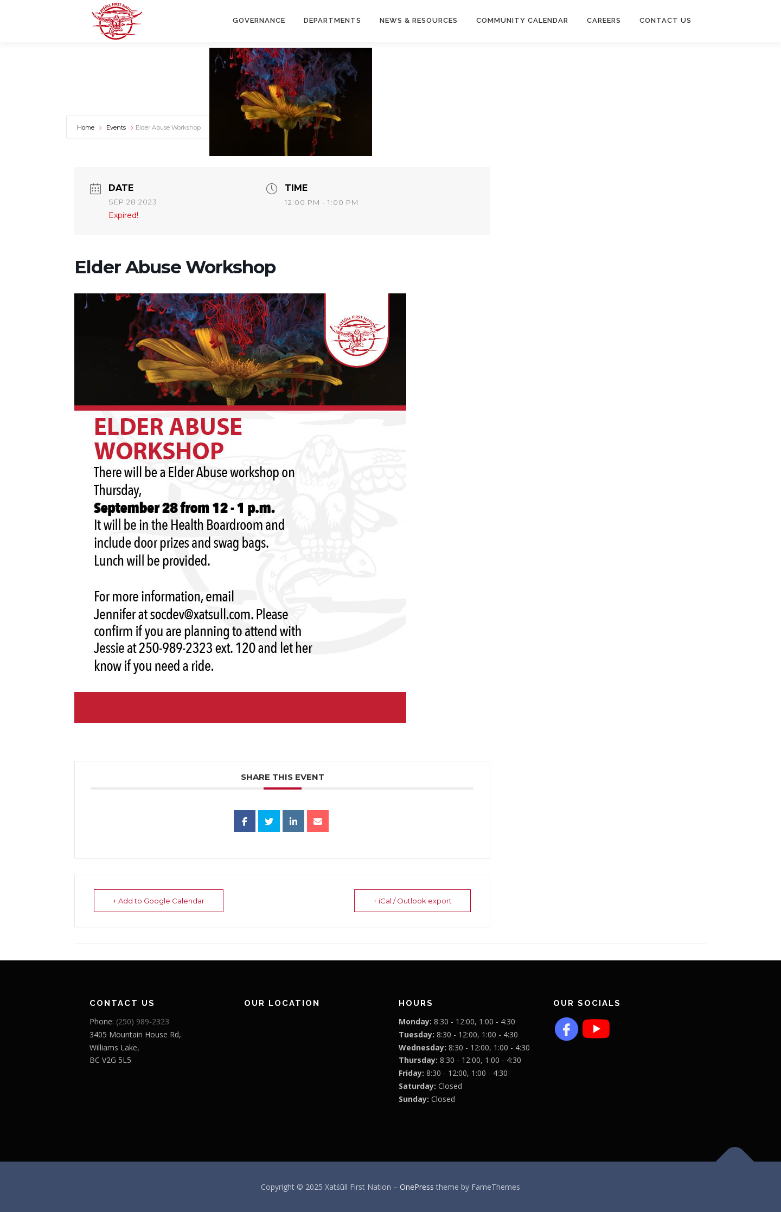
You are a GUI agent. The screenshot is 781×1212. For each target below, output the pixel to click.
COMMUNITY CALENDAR (522, 20)
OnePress (417, 1187)
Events (116, 127)
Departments (332, 20)
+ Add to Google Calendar (158, 900)
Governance (259, 20)
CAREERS (604, 20)
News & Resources (419, 20)
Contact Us (665, 20)
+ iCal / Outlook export (412, 900)
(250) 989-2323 (142, 1021)
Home (86, 127)
